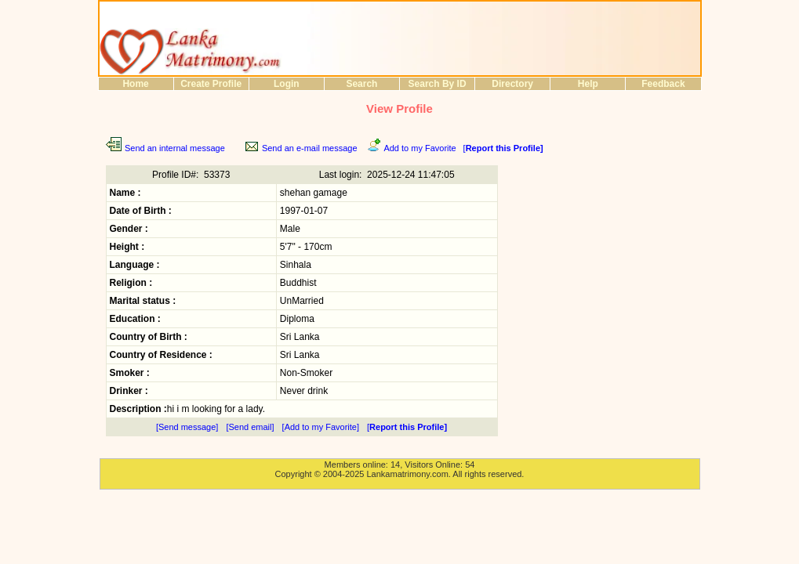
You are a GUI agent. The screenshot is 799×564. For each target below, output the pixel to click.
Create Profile (211, 83)
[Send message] (187, 427)
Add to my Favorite (419, 148)
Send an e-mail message (310, 148)
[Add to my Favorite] (320, 427)
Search (361, 83)
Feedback (663, 83)
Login (287, 83)
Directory (512, 83)
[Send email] (250, 427)
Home (135, 83)
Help (588, 83)
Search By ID (438, 83)
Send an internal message (175, 148)
